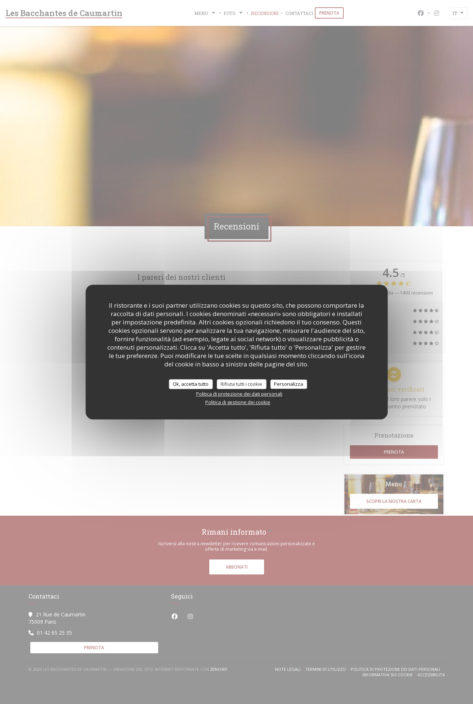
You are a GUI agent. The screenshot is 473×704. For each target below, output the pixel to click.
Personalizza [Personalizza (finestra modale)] (288, 384)
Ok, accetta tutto (191, 384)
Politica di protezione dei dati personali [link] (239, 394)
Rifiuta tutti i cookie (241, 384)
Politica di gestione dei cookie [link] (237, 402)
